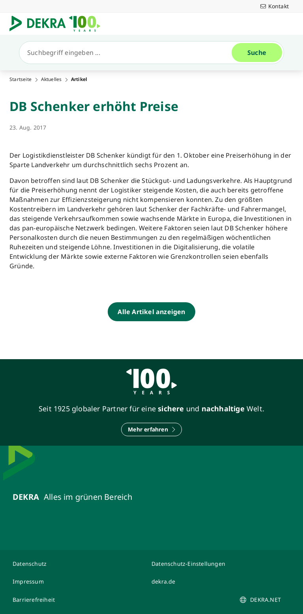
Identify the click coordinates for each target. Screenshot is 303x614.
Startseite (20, 79)
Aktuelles (51, 79)
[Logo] (58, 24)
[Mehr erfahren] (151, 429)
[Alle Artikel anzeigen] (151, 311)
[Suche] (129, 52)
